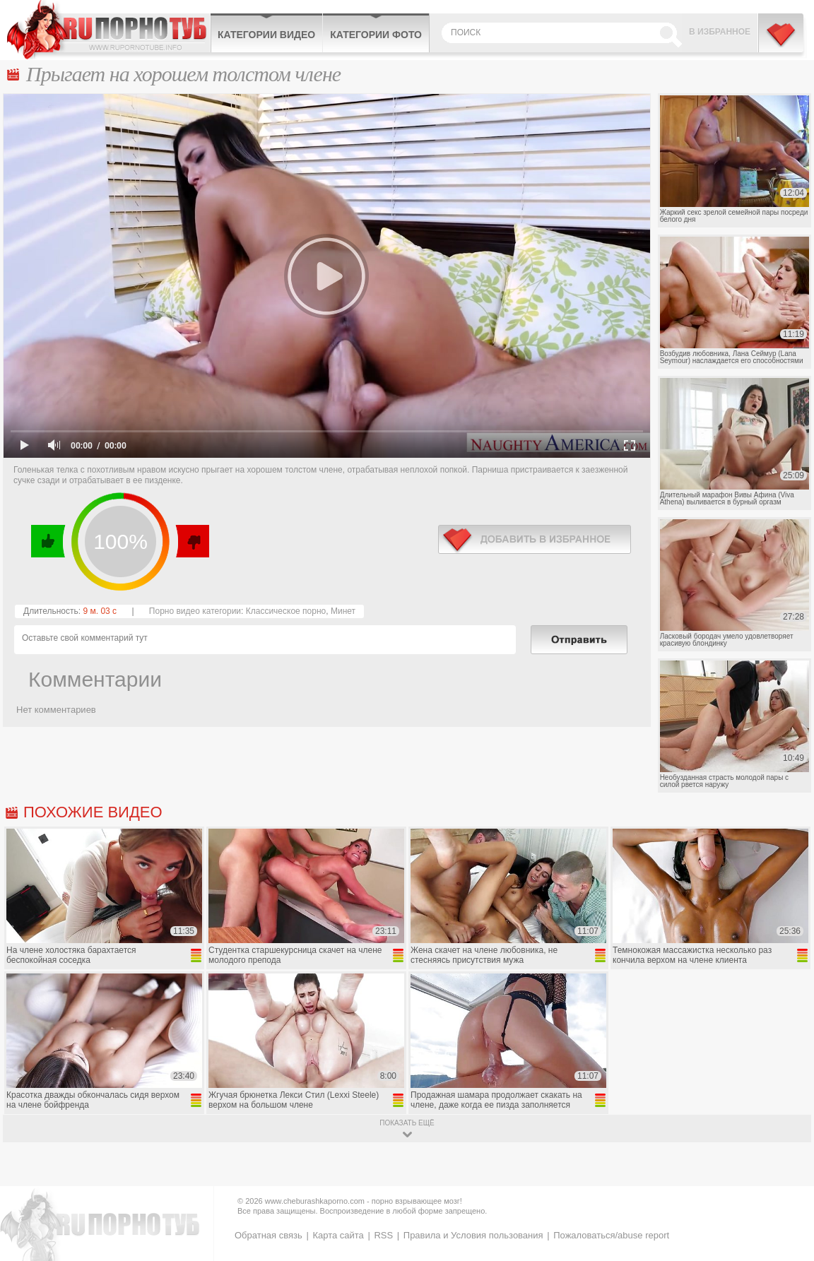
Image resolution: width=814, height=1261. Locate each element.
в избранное (534, 539)
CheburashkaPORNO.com (108, 29)
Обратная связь (268, 1235)
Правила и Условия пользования (473, 1235)
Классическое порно (286, 611)
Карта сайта (337, 1235)
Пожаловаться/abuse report (611, 1235)
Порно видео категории (195, 611)
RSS (383, 1235)
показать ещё (406, 1123)
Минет (343, 611)
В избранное (719, 32)
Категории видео (266, 34)
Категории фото (376, 34)
